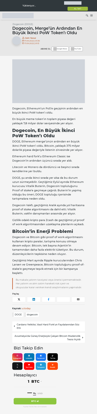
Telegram (41, 366)
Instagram (17, 357)
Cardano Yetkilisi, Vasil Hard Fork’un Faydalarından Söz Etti (46, 326)
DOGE (18, 314)
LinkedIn (29, 357)
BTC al (35, 401)
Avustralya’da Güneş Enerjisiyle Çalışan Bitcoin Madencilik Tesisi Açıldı (49, 338)
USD (40, 393)
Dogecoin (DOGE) (23, 24)
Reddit (52, 366)
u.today (26, 308)
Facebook (41, 357)
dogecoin (32, 314)
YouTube (29, 366)
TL (34, 393)
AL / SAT (77, 9)
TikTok (52, 357)
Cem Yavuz (29, 38)
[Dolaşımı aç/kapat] (91, 15)
